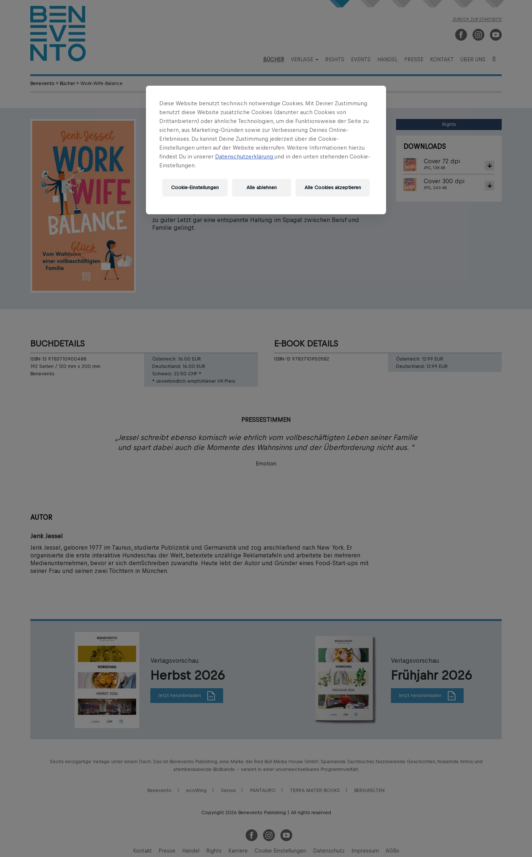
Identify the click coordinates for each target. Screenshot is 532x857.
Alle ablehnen (261, 187)
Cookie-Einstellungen (195, 187)
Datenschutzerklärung (244, 156)
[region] (266, 150)
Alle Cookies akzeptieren (332, 187)
